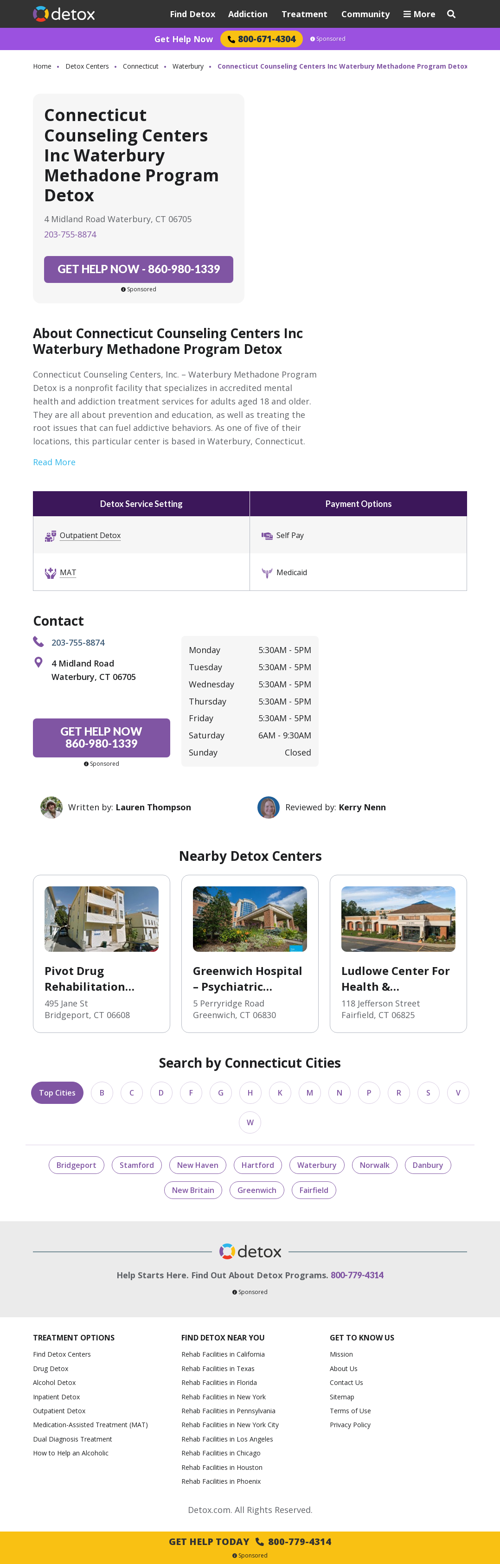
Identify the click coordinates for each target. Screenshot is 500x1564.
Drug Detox (50, 1368)
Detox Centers (87, 66)
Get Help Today (250, 1541)
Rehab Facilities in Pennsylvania (228, 1410)
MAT (68, 572)
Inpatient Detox (56, 1396)
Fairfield (314, 1190)
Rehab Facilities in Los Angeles (227, 1439)
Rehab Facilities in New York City (230, 1424)
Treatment (304, 13)
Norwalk (375, 1165)
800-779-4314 (357, 1275)
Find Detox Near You (223, 1338)
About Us (344, 1368)
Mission (341, 1354)
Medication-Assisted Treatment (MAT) (90, 1424)
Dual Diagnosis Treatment (72, 1439)
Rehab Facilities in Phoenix (221, 1481)
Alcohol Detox (54, 1382)
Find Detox (192, 13)
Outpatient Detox (90, 535)
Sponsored (328, 39)
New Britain (193, 1190)
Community (365, 13)
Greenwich (256, 1190)
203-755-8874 (70, 234)
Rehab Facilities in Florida (219, 1382)
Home (42, 66)
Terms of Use (350, 1410)
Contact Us (346, 1382)
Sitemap (342, 1396)
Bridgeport (76, 1165)
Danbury (428, 1165)
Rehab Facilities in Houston (222, 1467)
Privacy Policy (350, 1424)
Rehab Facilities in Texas (218, 1368)
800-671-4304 (261, 38)
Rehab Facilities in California (223, 1354)
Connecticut (141, 66)
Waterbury (188, 66)
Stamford (137, 1165)
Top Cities (57, 1093)
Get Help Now (183, 39)
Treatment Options (74, 1338)
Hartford (258, 1165)
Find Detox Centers (62, 1354)
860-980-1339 (139, 269)
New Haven (197, 1165)
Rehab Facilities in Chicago (221, 1453)
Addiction (248, 13)
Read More (54, 462)
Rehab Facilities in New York (223, 1396)
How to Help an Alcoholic (71, 1453)
